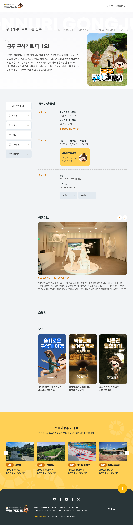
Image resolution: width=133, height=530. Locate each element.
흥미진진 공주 (68, 30)
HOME (59, 30)
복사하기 (121, 30)
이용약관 (53, 516)
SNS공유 (127, 30)
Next (124, 217)
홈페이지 (87, 195)
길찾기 (68, 195)
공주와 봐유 (83, 30)
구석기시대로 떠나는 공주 (104, 30)
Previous (119, 217)
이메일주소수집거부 (68, 516)
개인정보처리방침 (40, 516)
